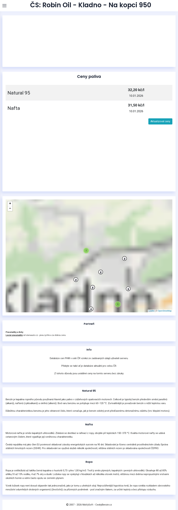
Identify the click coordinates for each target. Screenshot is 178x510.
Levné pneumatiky (14, 335)
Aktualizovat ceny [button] (160, 121)
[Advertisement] (89, 41)
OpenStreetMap (165, 311)
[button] (75, 279)
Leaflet (151, 311)
